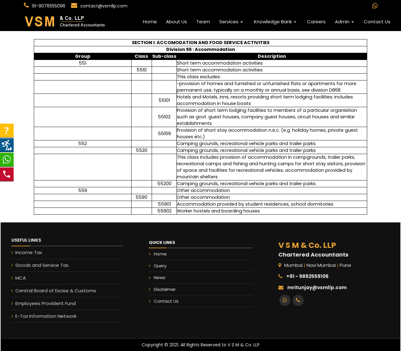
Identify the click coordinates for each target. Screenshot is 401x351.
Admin (344, 21)
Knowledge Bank (275, 21)
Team (203, 21)
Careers (316, 21)
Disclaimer (177, 284)
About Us (176, 21)
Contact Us (377, 21)
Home (150, 21)
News (173, 276)
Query (174, 268)
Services (231, 21)
